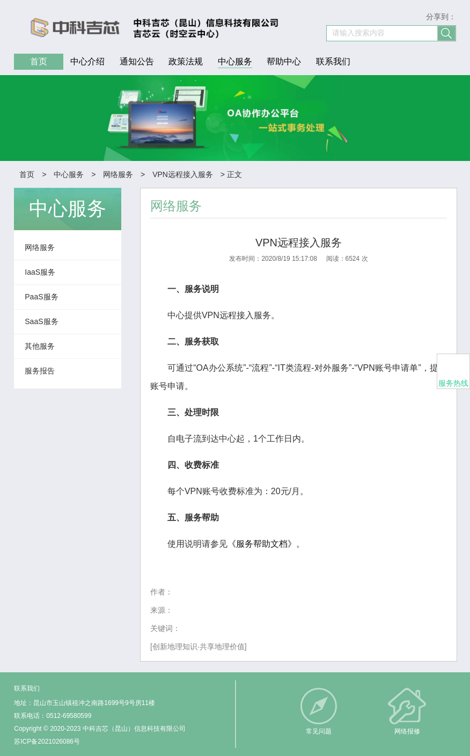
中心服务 (69, 174)
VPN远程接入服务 (182, 174)
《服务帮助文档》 (261, 543)
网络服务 (118, 174)
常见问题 (319, 731)
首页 (26, 174)
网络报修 (407, 731)
